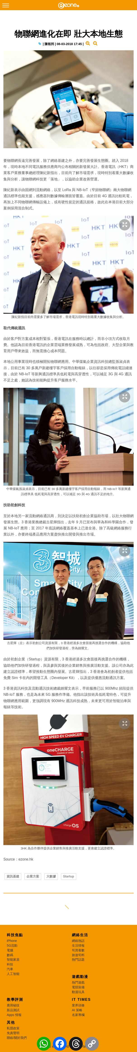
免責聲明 (13, 1033)
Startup (68, 876)
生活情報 (78, 945)
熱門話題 (78, 959)
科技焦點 (15, 935)
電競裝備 (78, 987)
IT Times (81, 999)
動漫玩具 (78, 992)
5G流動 (12, 945)
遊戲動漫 (80, 977)
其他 (11, 1022)
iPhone (12, 941)
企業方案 (32, 876)
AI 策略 (77, 1010)
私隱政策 (13, 1028)
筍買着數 (78, 950)
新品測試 (13, 1010)
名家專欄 (78, 1015)
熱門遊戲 (78, 982)
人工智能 (13, 974)
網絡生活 (80, 935)
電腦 (10, 950)
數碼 (10, 955)
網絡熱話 (78, 941)
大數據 (51, 876)
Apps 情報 (14, 1015)
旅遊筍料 (78, 955)
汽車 (10, 969)
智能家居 (13, 959)
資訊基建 (13, 876)
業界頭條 (78, 1005)
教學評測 (15, 999)
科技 (10, 964)
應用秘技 (13, 1005)
